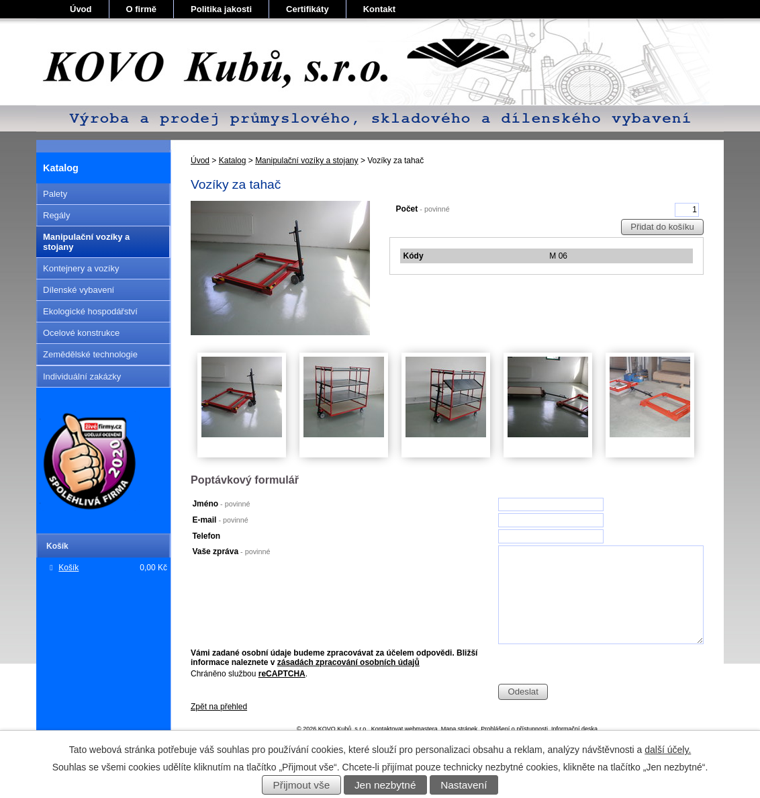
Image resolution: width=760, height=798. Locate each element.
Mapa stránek (459, 728)
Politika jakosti (221, 9)
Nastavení (463, 785)
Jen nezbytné (385, 785)
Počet (423, 209)
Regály (56, 215)
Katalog (232, 160)
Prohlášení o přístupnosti (514, 728)
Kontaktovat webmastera (404, 728)
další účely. (668, 749)
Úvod (81, 9)
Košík (68, 567)
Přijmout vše (301, 785)
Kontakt (379, 9)
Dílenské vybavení (78, 290)
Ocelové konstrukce (81, 333)
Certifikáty (307, 9)
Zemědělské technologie (90, 354)
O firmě (141, 9)
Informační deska (574, 728)
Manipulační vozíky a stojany (306, 160)
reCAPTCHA (281, 673)
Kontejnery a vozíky (81, 268)
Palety (55, 194)
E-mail (220, 520)
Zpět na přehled (219, 706)
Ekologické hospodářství (90, 311)
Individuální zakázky (82, 376)
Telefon (206, 536)
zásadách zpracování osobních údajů (348, 662)
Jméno (221, 503)
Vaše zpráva (231, 551)
